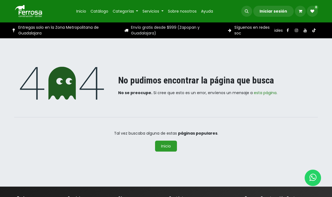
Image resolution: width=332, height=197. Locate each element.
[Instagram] (296, 30)
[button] (246, 11)
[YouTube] (305, 30)
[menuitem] (81, 11)
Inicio (166, 146)
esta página (265, 92)
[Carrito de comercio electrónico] (300, 11)
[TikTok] (314, 30)
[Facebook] (288, 30)
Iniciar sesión (273, 11)
